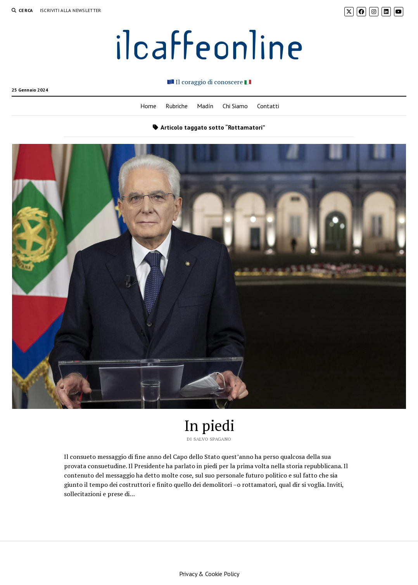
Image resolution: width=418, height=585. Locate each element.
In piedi (209, 425)
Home (148, 106)
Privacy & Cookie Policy (209, 574)
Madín (205, 106)
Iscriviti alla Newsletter (70, 10)
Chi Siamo (235, 106)
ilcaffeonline (209, 43)
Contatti (268, 106)
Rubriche (177, 106)
